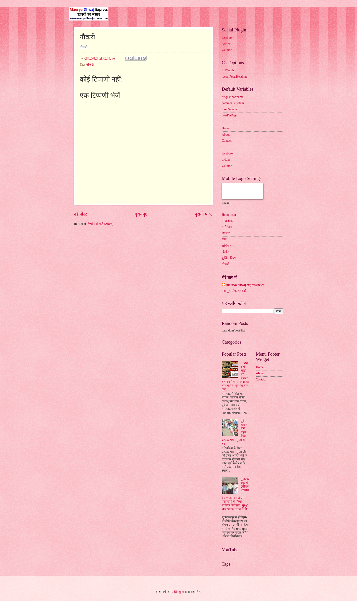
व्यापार (226, 233)
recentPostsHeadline (234, 76)
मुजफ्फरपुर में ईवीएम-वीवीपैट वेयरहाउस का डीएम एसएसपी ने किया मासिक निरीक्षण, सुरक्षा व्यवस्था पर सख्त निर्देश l (235, 496)
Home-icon (229, 214)
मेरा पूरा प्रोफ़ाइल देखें (234, 291)
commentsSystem (233, 103)
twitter (226, 44)
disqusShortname (232, 97)
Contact (227, 140)
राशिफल (227, 245)
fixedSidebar (230, 109)
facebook (227, 37)
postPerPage (229, 115)
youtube (227, 50)
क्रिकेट (225, 252)
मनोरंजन (227, 227)
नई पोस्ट (80, 214)
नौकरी (90, 64)
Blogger (179, 591)
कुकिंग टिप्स (229, 258)
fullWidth (228, 70)
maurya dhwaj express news (245, 285)
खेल (224, 239)
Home (226, 128)
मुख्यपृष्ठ (141, 214)
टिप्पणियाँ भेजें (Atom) (100, 224)
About (226, 134)
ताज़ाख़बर (227, 221)
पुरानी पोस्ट (204, 214)
